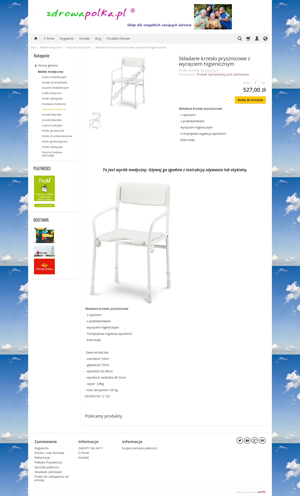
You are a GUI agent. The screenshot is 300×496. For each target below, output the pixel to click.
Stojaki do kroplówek (54, 82)
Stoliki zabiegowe (52, 98)
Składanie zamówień (48, 471)
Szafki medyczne (51, 93)
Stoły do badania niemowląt (52, 154)
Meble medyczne (50, 72)
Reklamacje (42, 457)
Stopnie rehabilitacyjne (55, 87)
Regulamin (67, 38)
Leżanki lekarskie (52, 120)
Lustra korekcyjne (52, 125)
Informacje (88, 441)
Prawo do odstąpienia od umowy (51, 478)
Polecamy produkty (103, 416)
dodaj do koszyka (250, 100)
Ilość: (246, 83)
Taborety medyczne (53, 109)
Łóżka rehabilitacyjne (54, 77)
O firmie (49, 38)
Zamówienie (45, 441)
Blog (98, 38)
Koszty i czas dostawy (49, 452)
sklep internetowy (251, 491)
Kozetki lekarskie (51, 114)
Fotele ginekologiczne (55, 141)
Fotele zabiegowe (52, 147)
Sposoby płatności (46, 467)
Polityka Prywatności (48, 462)
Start (33, 47)
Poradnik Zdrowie (118, 38)
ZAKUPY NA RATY (90, 448)
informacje (132, 441)
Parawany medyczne (54, 104)
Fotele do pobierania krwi (57, 136)
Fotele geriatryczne (53, 130)
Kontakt (84, 38)
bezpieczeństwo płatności (139, 448)
